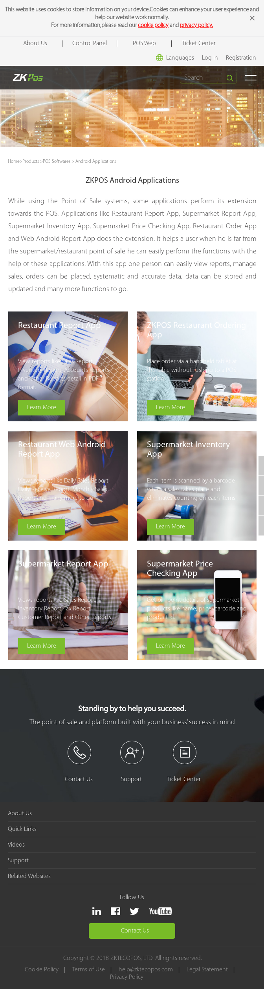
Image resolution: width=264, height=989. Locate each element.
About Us (35, 43)
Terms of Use (89, 970)
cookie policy (153, 26)
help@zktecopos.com (146, 970)
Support (18, 861)
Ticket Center (199, 43)
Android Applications (95, 161)
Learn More (42, 407)
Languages (175, 57)
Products (30, 161)
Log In (210, 58)
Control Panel (89, 43)
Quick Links (22, 829)
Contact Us (135, 931)
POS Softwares (56, 161)
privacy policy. (196, 26)
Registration (241, 58)
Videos (16, 845)
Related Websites (29, 876)
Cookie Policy (42, 970)
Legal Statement (207, 970)
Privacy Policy (126, 977)
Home (14, 161)
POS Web (144, 43)
